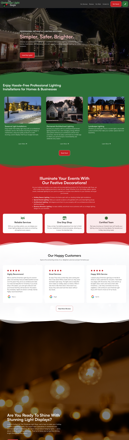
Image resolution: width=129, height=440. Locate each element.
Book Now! (64, 153)
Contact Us (106, 4)
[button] (84, 4)
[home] (11, 4)
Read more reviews (64, 309)
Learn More (22, 144)
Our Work (98, 4)
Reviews (91, 4)
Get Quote (116, 4)
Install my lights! (27, 55)
